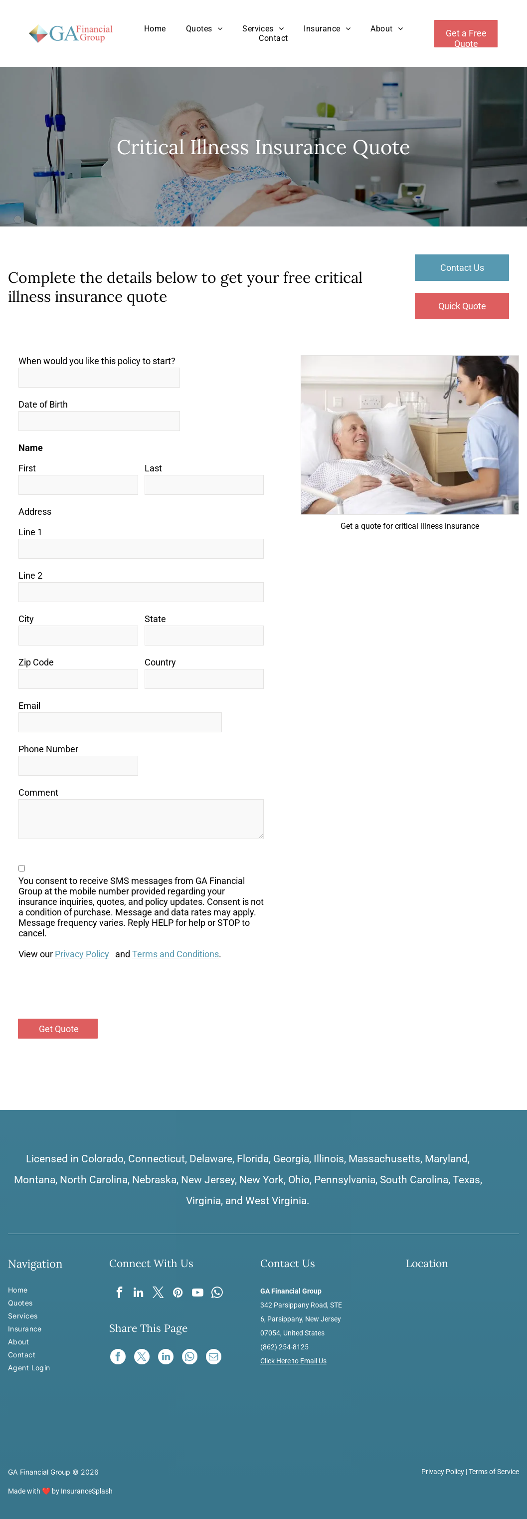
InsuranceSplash (87, 1491)
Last (153, 468)
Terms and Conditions (175, 954)
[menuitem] (155, 28)
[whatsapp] (218, 1294)
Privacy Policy (82, 954)
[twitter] (158, 1294)
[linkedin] (138, 1294)
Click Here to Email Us (293, 1361)
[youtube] (198, 1294)
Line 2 (30, 575)
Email (29, 705)
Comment (38, 792)
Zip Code (36, 662)
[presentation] (94, 988)
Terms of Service (494, 1472)
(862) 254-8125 (284, 1347)
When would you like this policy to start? (97, 361)
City (26, 619)
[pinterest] (178, 1294)
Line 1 (30, 532)
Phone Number (48, 749)
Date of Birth (43, 404)
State (155, 619)
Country (160, 662)
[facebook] (118, 1294)
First (27, 468)
